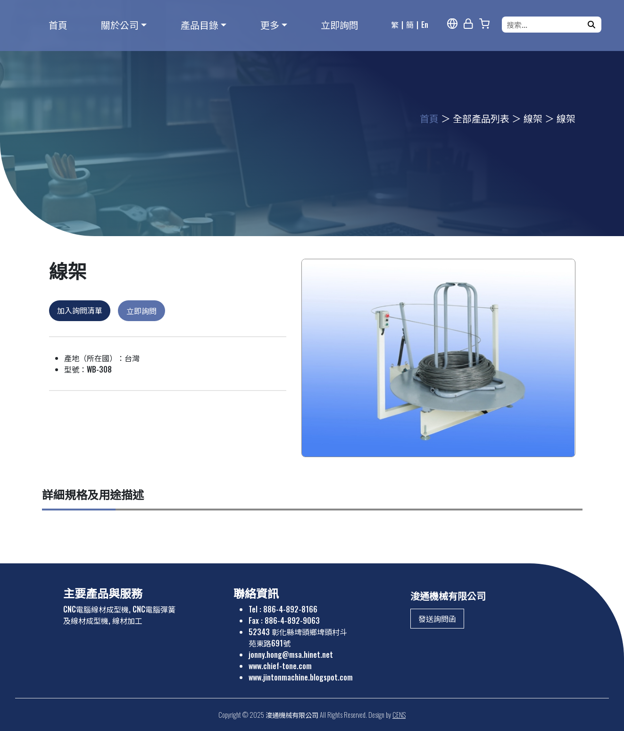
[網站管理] (468, 23)
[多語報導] (452, 23)
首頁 (58, 24)
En (424, 24)
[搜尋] (591, 24)
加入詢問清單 (79, 310)
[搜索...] (545, 24)
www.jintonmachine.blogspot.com (301, 677)
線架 (533, 118)
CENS (399, 715)
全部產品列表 (481, 118)
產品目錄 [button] (199, 24)
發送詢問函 (437, 618)
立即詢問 (339, 24)
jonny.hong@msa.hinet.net (291, 654)
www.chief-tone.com (280, 666)
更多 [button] (269, 24)
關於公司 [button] (120, 24)
